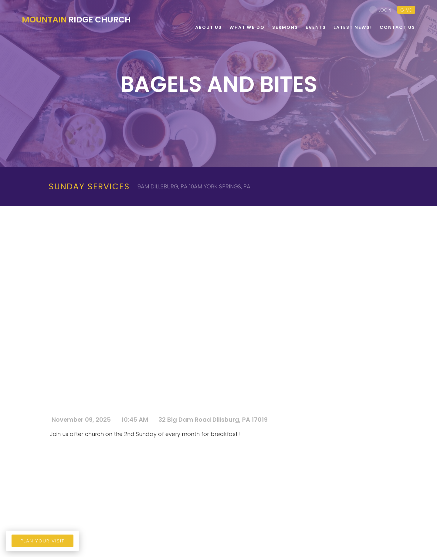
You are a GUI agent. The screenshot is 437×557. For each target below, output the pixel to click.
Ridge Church (76, 19)
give (406, 10)
